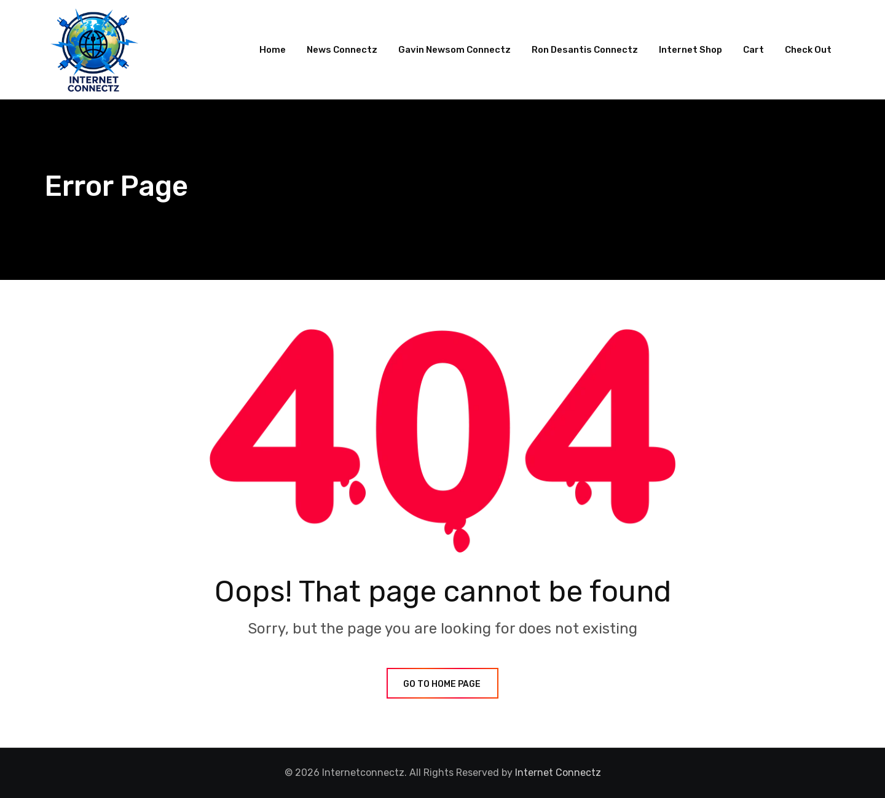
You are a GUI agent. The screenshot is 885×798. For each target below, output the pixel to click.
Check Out (808, 49)
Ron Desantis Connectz (585, 49)
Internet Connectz (558, 772)
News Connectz (342, 49)
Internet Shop (690, 49)
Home (272, 49)
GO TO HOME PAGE (442, 684)
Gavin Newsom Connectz (454, 49)
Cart (753, 49)
